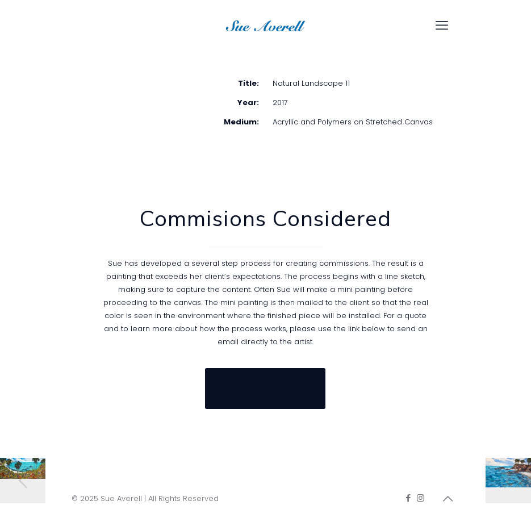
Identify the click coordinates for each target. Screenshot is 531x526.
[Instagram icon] (420, 498)
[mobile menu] (441, 25)
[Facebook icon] (408, 498)
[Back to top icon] (448, 499)
